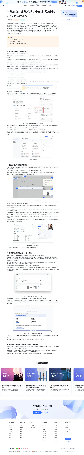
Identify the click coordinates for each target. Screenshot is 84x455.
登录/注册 (79, 5)
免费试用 (69, 22)
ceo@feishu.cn (72, 448)
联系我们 (69, 19)
